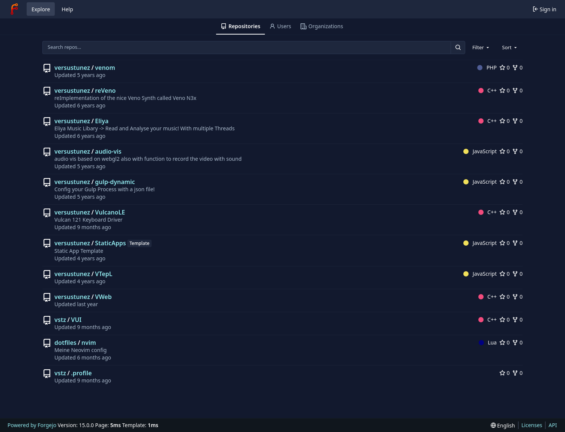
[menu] (503, 425)
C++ (487, 90)
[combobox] (481, 47)
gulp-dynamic (115, 182)
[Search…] (458, 47)
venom (105, 67)
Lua (488, 342)
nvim (88, 342)
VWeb (103, 297)
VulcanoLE (110, 212)
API (552, 425)
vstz (60, 319)
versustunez (72, 67)
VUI (76, 319)
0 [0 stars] (504, 67)
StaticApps (110, 243)
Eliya (101, 121)
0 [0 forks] (517, 67)
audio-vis (108, 151)
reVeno (105, 90)
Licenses (531, 425)
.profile (81, 373)
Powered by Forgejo (32, 425)
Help (67, 9)
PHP (487, 67)
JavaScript (480, 151)
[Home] (14, 9)
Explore (41, 9)
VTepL (103, 274)
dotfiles (65, 342)
